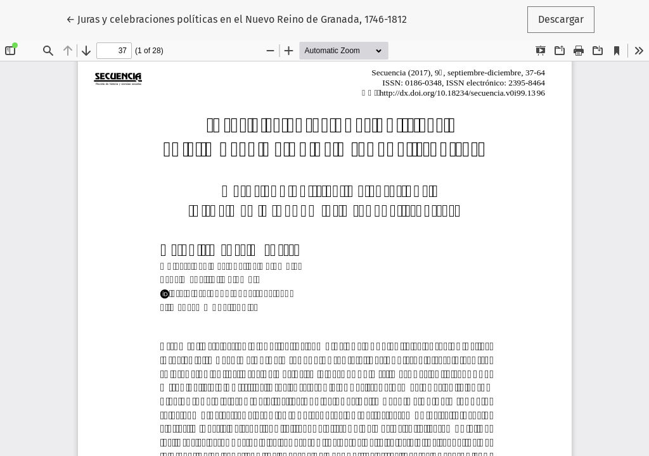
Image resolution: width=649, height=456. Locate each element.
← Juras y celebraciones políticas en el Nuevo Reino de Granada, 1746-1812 (236, 18)
